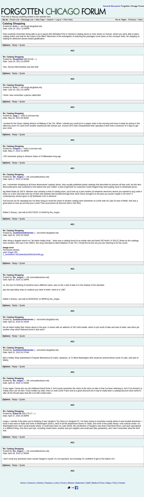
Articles (39, 483)
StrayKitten (18, 59)
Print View (68, 20)
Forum (63, 483)
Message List (27, 20)
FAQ (115, 483)
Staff (88, 483)
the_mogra (18, 177)
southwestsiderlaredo (23, 233)
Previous (132, 20)
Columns (31, 483)
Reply (14, 45)
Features (49, 483)
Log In (58, 20)
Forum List (14, 20)
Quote (22, 45)
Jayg (15, 116)
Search (50, 20)
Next (140, 20)
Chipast (17, 148)
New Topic (40, 20)
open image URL (10, 252)
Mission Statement (76, 483)
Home (23, 483)
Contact (121, 483)
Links (56, 483)
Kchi (15, 26)
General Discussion (111, 6)
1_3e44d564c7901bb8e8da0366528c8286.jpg (23, 254)
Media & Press (98, 483)
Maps (108, 483)
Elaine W (17, 413)
